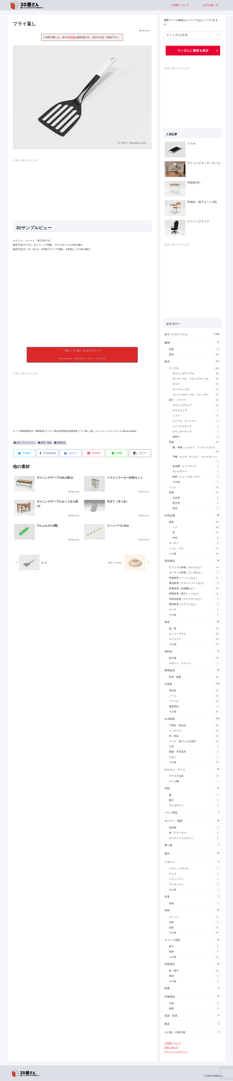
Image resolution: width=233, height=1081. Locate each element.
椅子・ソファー (194, 400)
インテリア (194, 731)
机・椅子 (194, 971)
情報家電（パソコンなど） (194, 578)
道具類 (194, 828)
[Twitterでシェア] (24, 453)
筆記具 (194, 691)
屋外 (192, 853)
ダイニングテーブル (196, 374)
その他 (196, 482)
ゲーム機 (194, 782)
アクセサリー (194, 806)
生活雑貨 (192, 719)
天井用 (196, 498)
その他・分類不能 (192, 1032)
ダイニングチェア (196, 405)
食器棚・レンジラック (196, 466)
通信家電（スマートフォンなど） (194, 583)
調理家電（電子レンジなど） (194, 594)
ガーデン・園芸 (192, 821)
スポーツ (192, 862)
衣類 (192, 788)
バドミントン (194, 879)
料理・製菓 (44, 442)
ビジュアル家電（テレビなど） (194, 568)
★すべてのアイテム (24, 442)
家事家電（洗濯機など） (194, 589)
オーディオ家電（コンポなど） (194, 573)
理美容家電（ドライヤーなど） (194, 599)
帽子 (194, 800)
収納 (194, 442)
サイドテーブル (196, 390)
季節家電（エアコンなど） (194, 604)
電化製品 (192, 561)
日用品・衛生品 (194, 726)
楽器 (194, 903)
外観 (194, 349)
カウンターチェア (196, 432)
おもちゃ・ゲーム (192, 769)
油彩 (194, 928)
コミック (194, 917)
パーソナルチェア (196, 426)
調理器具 (59, 442)
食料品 (192, 651)
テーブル (194, 368)
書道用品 (194, 707)
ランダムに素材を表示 (193, 51)
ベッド (194, 487)
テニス (194, 874)
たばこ (194, 757)
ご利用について (172, 1043)
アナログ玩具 (194, 776)
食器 (192, 622)
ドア (196, 528)
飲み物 (194, 658)
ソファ (196, 416)
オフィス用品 (192, 940)
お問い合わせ (171, 1047)
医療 (192, 988)
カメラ (194, 610)
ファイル (194, 701)
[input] (193, 35)
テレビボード (196, 472)
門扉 (196, 538)
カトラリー (194, 639)
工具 (194, 747)
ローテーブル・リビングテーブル (196, 379)
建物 (192, 342)
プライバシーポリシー (176, 1052)
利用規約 (72, 37)
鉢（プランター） (194, 833)
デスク (196, 384)
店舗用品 (192, 996)
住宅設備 (192, 515)
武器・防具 (192, 1015)
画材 (192, 910)
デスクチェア (196, 411)
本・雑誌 (194, 736)
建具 (194, 522)
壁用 (196, 509)
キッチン (194, 543)
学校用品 (192, 964)
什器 (194, 1003)
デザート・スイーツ (194, 664)
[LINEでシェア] (117, 453)
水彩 (194, 922)
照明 (194, 493)
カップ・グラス (194, 634)
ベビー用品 (192, 812)
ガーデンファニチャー (194, 838)
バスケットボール (194, 869)
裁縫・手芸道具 (194, 752)
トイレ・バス (194, 549)
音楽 (192, 896)
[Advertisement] (82, 187)
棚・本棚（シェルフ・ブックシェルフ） (196, 450)
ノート (194, 696)
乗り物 (192, 845)
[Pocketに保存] (94, 453)
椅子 (194, 947)
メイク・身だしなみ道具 (194, 741)
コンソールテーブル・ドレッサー (196, 395)
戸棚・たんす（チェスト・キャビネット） (196, 459)
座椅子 (196, 437)
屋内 (194, 355)
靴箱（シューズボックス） (196, 477)
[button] (140, 453)
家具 (192, 361)
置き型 (196, 503)
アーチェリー (194, 885)
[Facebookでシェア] (47, 453)
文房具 (192, 684)
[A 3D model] (82, 299)
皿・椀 (194, 629)
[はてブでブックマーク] (71, 453)
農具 (192, 1024)
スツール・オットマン (196, 421)
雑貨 (194, 1009)
